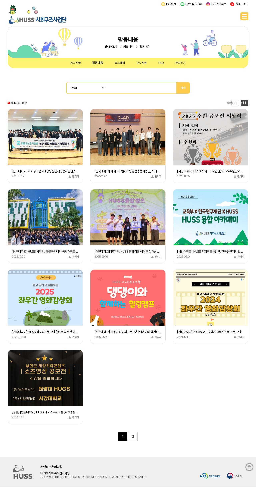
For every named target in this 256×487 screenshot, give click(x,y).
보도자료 (142, 63)
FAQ (161, 63)
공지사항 (75, 63)
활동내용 (97, 63)
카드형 (242, 102)
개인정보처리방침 (51, 467)
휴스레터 (120, 63)
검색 (183, 88)
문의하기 (180, 63)
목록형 (225, 102)
